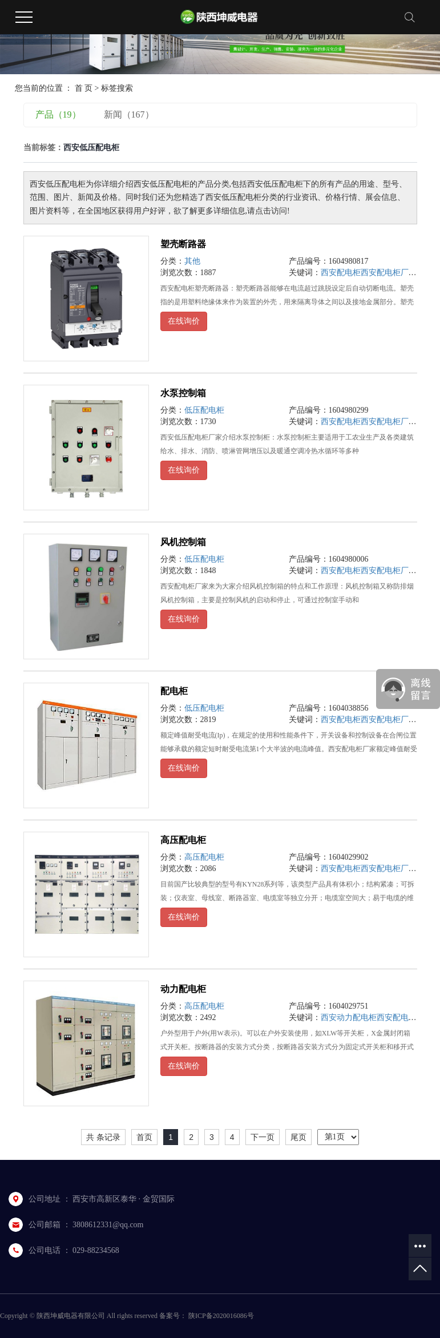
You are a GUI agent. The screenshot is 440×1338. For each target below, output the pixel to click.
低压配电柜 (204, 410)
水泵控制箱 (183, 393)
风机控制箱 (183, 542)
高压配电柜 (183, 840)
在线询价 (184, 321)
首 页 (84, 88)
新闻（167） (129, 114)
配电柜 (174, 691)
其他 (192, 261)
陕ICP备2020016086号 (221, 1316)
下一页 (263, 1137)
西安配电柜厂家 (389, 272)
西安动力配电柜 (349, 1017)
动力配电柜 (183, 989)
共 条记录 (103, 1137)
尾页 (298, 1137)
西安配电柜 (341, 272)
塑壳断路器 (183, 244)
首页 (144, 1137)
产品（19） (58, 114)
